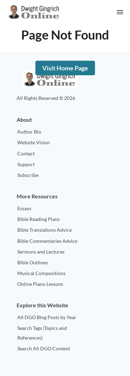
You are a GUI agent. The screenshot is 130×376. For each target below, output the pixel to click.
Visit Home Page (65, 68)
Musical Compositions (41, 273)
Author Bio (29, 132)
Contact (26, 153)
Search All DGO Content (43, 348)
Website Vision (33, 142)
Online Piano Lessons (40, 284)
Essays (24, 208)
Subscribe (27, 175)
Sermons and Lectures (40, 252)
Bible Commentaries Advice (47, 241)
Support (26, 164)
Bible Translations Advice (44, 230)
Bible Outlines (32, 262)
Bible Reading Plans (38, 219)
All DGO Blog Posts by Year (46, 317)
